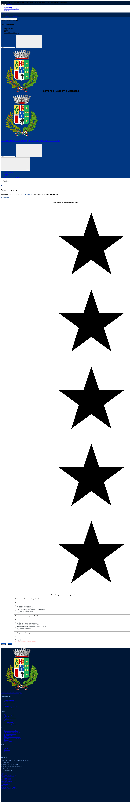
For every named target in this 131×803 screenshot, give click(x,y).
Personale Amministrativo (11, 706)
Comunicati (7, 750)
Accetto (3, 4)
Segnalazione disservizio (7, 776)
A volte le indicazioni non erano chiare (27, 623)
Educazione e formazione (11, 731)
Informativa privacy (6, 784)
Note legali (4, 785)
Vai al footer (7, 10)
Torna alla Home (5, 197)
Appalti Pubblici (8, 719)
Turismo (6, 740)
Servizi (6, 31)
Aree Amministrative (9, 702)
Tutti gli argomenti (6, 779)
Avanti (9, 644)
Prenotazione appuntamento (8, 775)
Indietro (3, 644)
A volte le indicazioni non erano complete (28, 624)
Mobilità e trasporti (9, 735)
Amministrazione (8, 28)
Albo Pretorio (4, 782)
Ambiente (6, 716)
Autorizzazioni (8, 721)
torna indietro (28, 194)
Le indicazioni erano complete (25, 607)
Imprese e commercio (10, 734)
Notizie (6, 748)
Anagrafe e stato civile (10, 718)
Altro (18, 612)
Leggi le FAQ (4, 773)
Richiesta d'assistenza (6, 778)
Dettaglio (17, 640)
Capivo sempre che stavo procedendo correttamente (31, 609)
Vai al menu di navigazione (11, 9)
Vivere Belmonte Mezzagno (11, 33)
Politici (6, 705)
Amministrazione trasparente (8, 781)
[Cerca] (29, 41)
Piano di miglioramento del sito (9, 788)
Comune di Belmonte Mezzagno (9, 20)
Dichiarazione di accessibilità (8, 787)
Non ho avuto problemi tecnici (25, 611)
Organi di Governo (9, 700)
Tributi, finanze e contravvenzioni (13, 738)
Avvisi (5, 751)
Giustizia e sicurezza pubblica (12, 732)
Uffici (5, 703)
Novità (6, 30)
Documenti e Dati (9, 708)
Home (5, 180)
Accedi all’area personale (11, 16)
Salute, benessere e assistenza (12, 737)
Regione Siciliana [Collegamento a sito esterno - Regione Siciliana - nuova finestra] (5, 13)
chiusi (15, 164)
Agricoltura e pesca (9, 715)
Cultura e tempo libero (10, 724)
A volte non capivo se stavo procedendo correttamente (31, 626)
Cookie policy (9, 4)
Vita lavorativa (8, 741)
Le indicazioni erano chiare (24, 606)
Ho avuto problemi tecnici (24, 628)
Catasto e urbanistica (9, 722)
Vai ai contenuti (8, 7)
